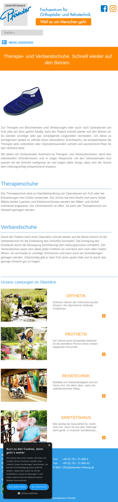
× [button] (49, 445)
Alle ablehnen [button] (39, 487)
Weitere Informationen (16, 480)
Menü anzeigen (21, 42)
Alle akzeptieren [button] (17, 487)
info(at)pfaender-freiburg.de (78, 467)
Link (100, 316)
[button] (28, 493)
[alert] (27, 470)
